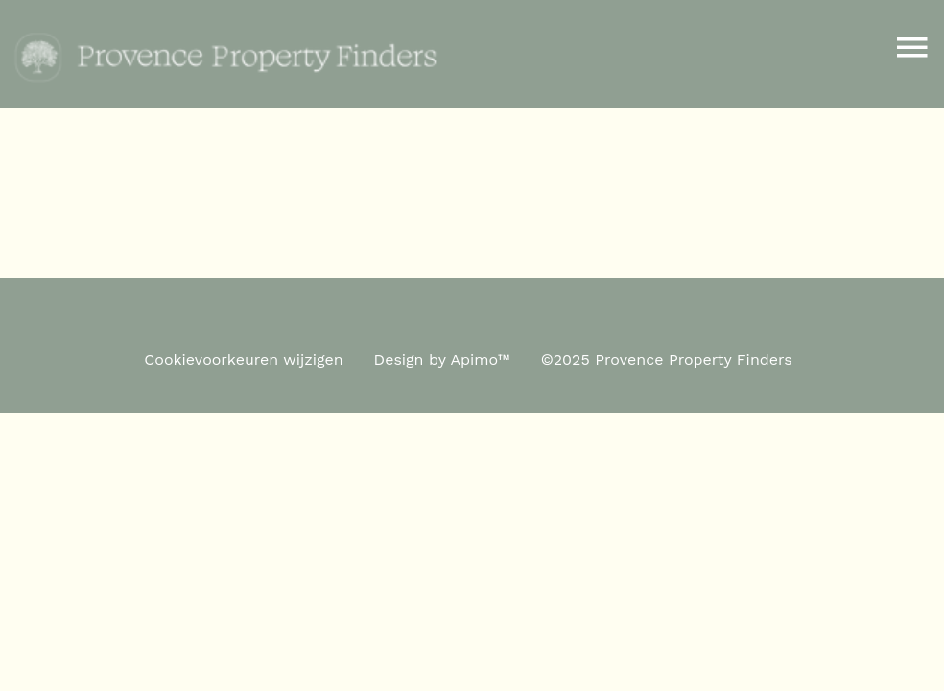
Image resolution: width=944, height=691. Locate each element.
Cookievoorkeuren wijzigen (243, 359)
